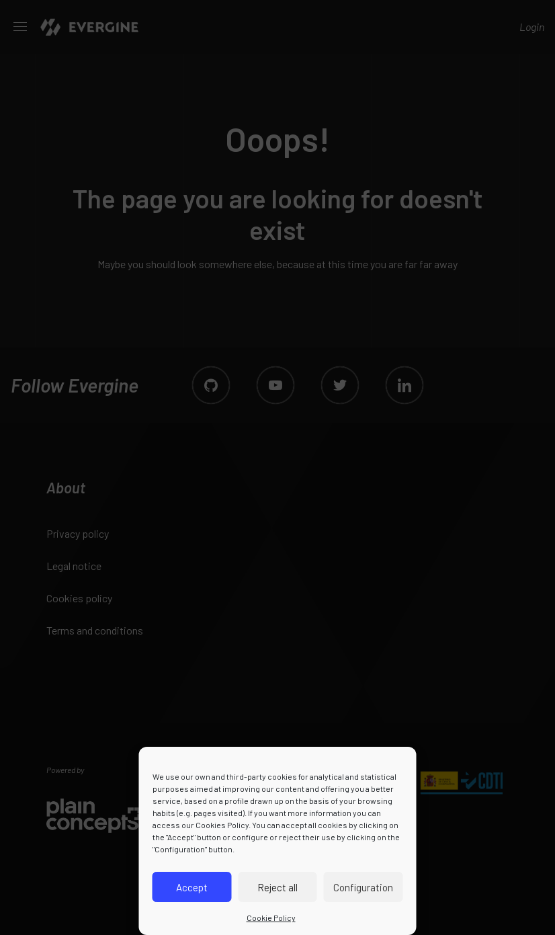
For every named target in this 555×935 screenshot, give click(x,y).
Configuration (363, 887)
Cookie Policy (271, 917)
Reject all (277, 887)
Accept (192, 887)
